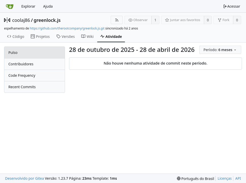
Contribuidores (20, 64)
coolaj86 (21, 20)
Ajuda (48, 6)
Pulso (13, 52)
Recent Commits (22, 86)
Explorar (28, 6)
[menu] (220, 50)
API (238, 178)
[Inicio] (10, 6)
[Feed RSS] (117, 20)
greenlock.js (47, 20)
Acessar (231, 6)
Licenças (225, 178)
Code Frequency (21, 75)
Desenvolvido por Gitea (24, 178)
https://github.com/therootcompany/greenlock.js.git (67, 28)
